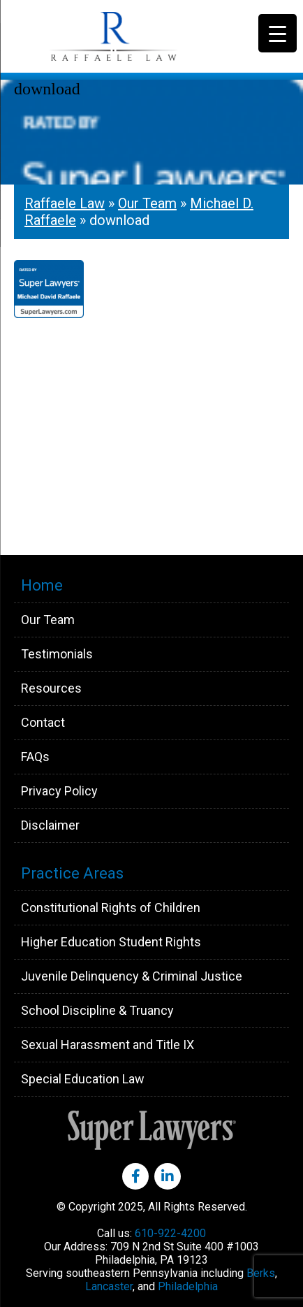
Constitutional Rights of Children (110, 907)
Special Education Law (83, 1078)
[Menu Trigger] (277, 33)
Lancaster (109, 1286)
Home (42, 585)
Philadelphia (188, 1286)
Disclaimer (50, 825)
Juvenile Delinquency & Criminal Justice (131, 976)
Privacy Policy (59, 791)
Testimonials (57, 654)
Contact (43, 722)
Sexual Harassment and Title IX (107, 1044)
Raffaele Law (146, 36)
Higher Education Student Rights (111, 941)
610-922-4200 (170, 1233)
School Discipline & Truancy (97, 1010)
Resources (51, 688)
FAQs (35, 756)
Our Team (147, 203)
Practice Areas (72, 873)
